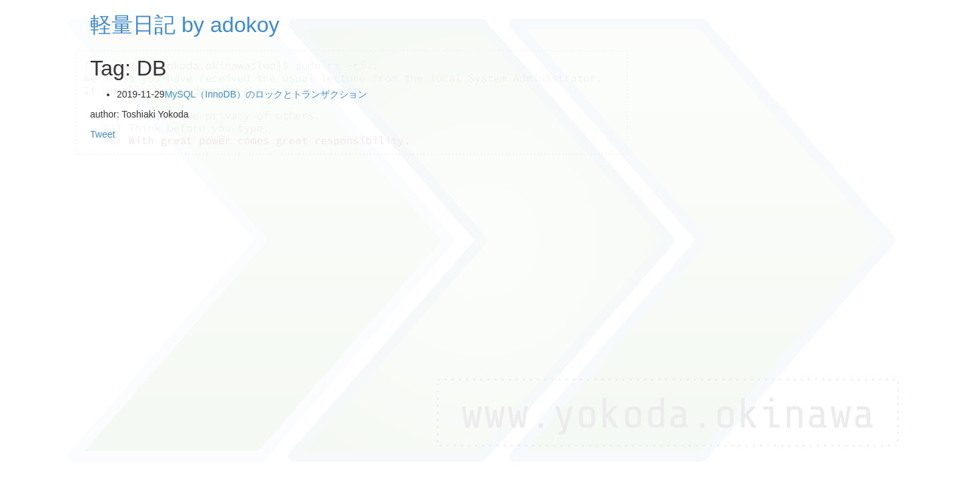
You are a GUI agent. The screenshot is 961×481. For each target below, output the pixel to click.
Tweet (102, 134)
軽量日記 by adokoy (185, 25)
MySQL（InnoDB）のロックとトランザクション (266, 94)
